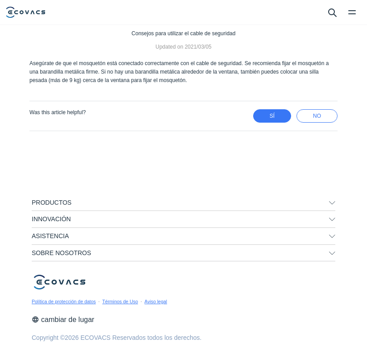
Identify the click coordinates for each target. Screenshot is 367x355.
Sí (272, 116)
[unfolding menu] (332, 202)
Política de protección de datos (64, 301)
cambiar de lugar (63, 319)
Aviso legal (156, 301)
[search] (332, 12)
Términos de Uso (120, 301)
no (317, 116)
